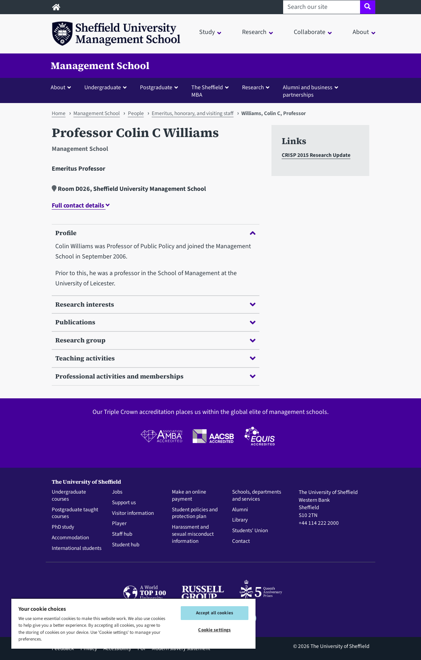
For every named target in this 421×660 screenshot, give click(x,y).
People (136, 113)
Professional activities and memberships (155, 376)
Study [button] (207, 32)
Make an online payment (189, 496)
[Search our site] (321, 7)
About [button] (361, 32)
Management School (100, 65)
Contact (241, 541)
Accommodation (70, 537)
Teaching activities (155, 358)
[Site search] (367, 7)
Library (240, 520)
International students (76, 548)
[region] (133, 623)
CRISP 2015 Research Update (316, 155)
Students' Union (250, 530)
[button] (62, 87)
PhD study (63, 527)
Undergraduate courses (69, 496)
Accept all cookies (214, 613)
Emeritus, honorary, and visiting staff (193, 113)
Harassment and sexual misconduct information (193, 534)
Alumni (240, 509)
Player (119, 523)
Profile (155, 232)
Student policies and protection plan (195, 513)
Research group (155, 340)
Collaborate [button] (309, 32)
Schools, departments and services (256, 496)
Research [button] (254, 32)
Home (59, 113)
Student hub (125, 544)
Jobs (117, 492)
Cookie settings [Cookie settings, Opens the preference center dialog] (214, 630)
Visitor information (133, 513)
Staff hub (122, 534)
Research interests (155, 304)
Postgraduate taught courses (75, 513)
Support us (124, 502)
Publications (155, 322)
